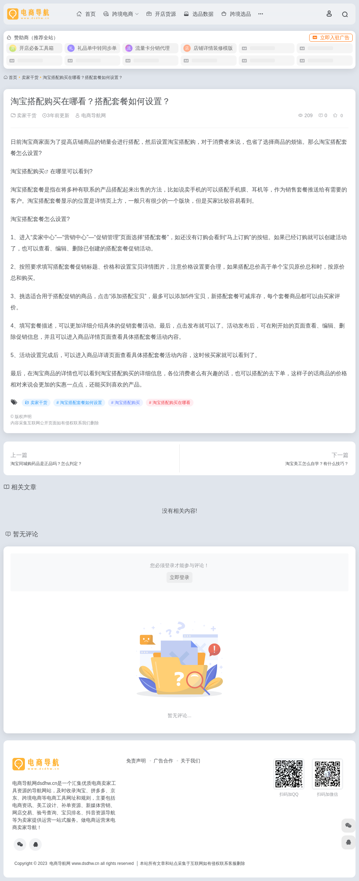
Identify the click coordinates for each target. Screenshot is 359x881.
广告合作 (163, 761)
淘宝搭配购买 (27, 171)
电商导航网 (90, 115)
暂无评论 (25, 534)
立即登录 (179, 577)
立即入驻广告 (331, 37)
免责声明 (136, 761)
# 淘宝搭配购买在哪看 (169, 402)
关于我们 (190, 761)
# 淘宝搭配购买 (125, 402)
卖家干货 (30, 77)
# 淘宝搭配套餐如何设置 (79, 402)
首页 (13, 77)
